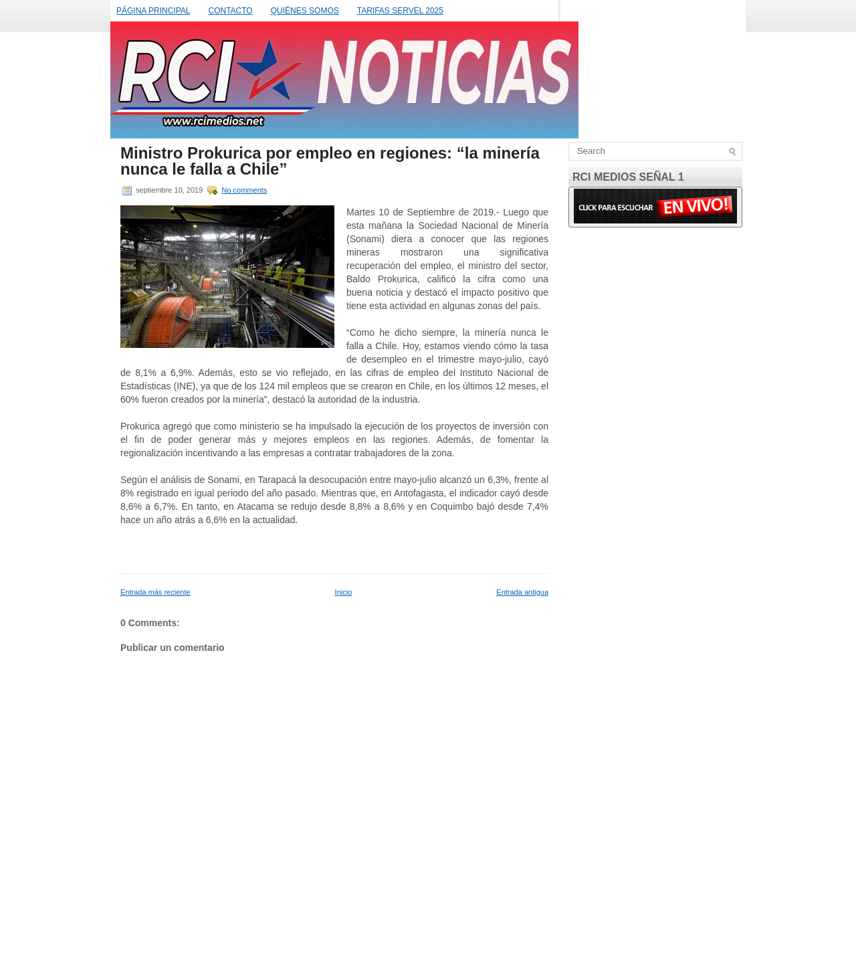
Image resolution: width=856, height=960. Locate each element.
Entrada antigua (522, 592)
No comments (244, 190)
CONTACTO (230, 10)
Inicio (343, 592)
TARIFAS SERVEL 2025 (400, 10)
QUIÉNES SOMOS (305, 10)
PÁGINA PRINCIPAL (153, 10)
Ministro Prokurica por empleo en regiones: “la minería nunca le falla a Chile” (330, 161)
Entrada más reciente (155, 592)
